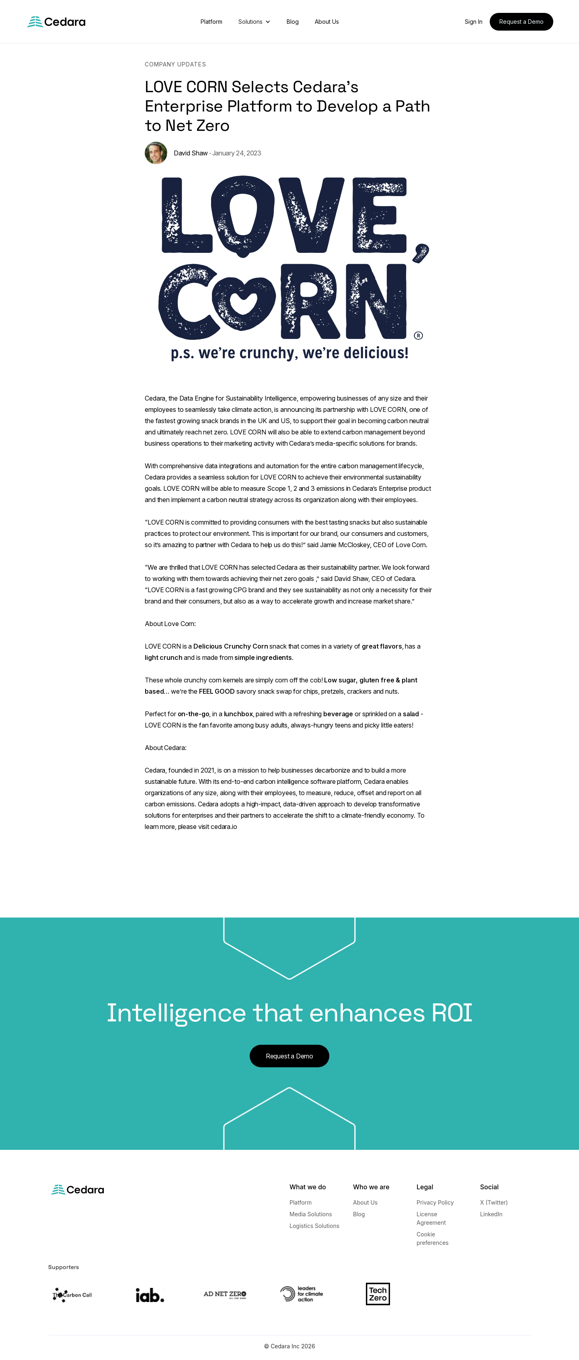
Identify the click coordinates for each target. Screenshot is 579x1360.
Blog (293, 21)
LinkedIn (491, 1214)
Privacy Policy (435, 1202)
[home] (56, 21)
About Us (327, 21)
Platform (211, 21)
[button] (254, 22)
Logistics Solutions (314, 1225)
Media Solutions (311, 1214)
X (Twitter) (494, 1202)
